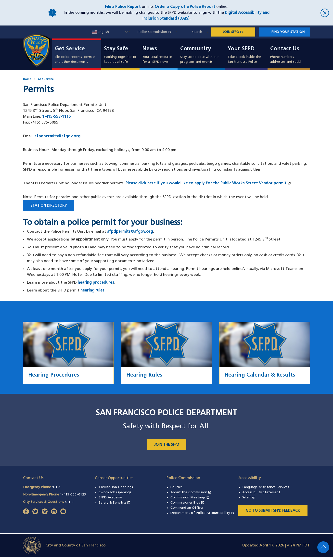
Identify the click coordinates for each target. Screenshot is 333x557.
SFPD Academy (110, 497)
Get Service (70, 49)
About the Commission (190, 492)
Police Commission (157, 32)
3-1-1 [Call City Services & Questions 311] (69, 502)
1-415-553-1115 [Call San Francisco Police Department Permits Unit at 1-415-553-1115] (56, 117)
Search (197, 32)
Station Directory (48, 206)
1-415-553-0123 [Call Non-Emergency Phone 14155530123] (73, 494)
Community (195, 49)
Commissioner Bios (187, 503)
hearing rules (92, 290)
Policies (176, 487)
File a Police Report (123, 7)
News (149, 49)
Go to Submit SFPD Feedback (273, 511)
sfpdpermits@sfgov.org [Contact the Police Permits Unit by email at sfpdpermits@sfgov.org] (130, 232)
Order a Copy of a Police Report (185, 7)
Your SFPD (241, 49)
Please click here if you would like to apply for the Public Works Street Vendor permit (208, 183)
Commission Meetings (190, 497)
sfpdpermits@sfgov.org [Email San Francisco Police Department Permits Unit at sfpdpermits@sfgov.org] (57, 136)
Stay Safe (116, 49)
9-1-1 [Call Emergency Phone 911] (56, 487)
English (100, 32)
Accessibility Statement (261, 492)
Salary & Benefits (114, 503)
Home (27, 79)
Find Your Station (288, 32)
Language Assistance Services (265, 487)
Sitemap (248, 497)
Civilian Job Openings (116, 487)
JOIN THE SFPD (166, 445)
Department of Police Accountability (202, 513)
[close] (302, 13)
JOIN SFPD (239, 31)
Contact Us (284, 49)
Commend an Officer (187, 508)
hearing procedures (96, 283)
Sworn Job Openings (115, 492)
